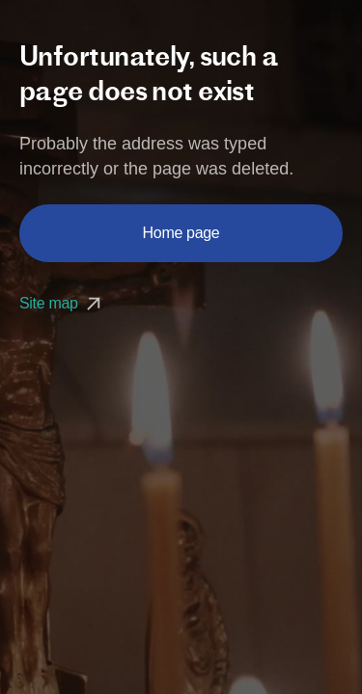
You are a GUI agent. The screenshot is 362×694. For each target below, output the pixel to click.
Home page (181, 233)
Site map (62, 303)
